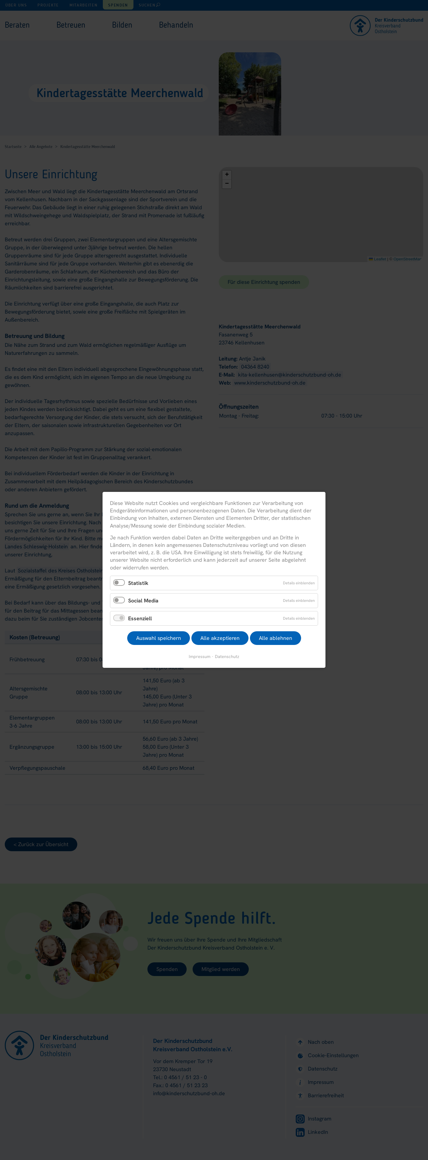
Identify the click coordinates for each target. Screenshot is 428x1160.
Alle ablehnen (275, 638)
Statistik (138, 583)
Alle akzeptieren (220, 638)
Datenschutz (227, 657)
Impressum (199, 657)
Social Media (143, 600)
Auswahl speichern (158, 638)
